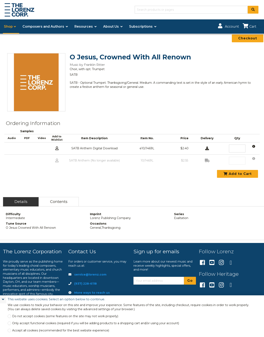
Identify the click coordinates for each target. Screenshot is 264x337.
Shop (8, 26)
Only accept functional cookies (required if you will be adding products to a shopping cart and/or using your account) (95, 323)
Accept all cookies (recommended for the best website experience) (60, 330)
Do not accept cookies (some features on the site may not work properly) (65, 316)
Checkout (247, 38)
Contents (58, 201)
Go (190, 281)
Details (20, 201)
